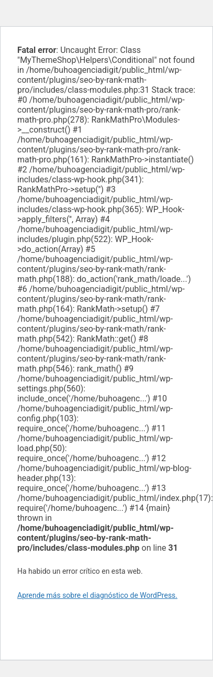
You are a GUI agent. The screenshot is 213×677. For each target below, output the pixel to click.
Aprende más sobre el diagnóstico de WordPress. (97, 595)
